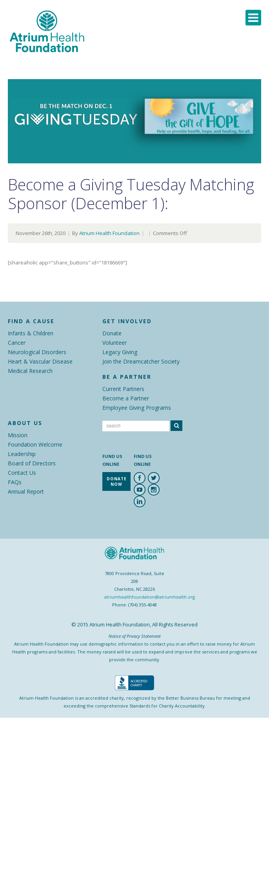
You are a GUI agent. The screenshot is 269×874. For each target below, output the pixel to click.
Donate (112, 333)
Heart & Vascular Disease (40, 361)
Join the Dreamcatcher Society (141, 361)
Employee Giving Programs (136, 407)
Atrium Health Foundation (109, 233)
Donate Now (117, 481)
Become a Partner (125, 398)
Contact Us (22, 472)
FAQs (15, 482)
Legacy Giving (119, 352)
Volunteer (114, 342)
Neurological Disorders (37, 352)
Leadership (22, 454)
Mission (17, 435)
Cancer (16, 342)
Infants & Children (30, 333)
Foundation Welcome (35, 444)
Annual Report (26, 491)
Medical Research (30, 371)
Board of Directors (32, 463)
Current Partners (123, 389)
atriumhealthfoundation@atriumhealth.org (149, 597)
